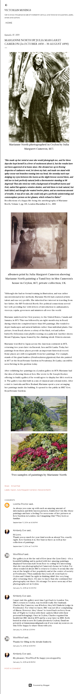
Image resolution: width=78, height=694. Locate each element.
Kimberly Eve (19, 530)
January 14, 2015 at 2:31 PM (24, 630)
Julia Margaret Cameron (27, 490)
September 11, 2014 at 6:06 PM (25, 522)
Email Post (15, 486)
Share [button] (7, 486)
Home (9, 23)
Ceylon (13, 490)
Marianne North (44, 490)
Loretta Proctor (20, 504)
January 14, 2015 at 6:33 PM (24, 646)
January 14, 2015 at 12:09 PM (24, 588)
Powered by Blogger (39, 685)
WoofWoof (18, 554)
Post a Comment (13, 668)
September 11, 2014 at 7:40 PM (25, 546)
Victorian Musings (18, 10)
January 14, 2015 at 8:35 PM (24, 662)
